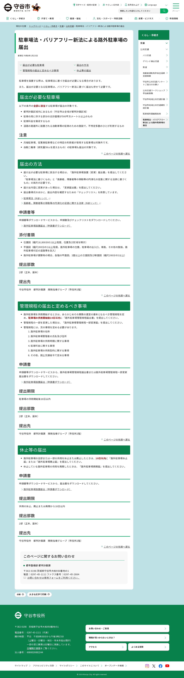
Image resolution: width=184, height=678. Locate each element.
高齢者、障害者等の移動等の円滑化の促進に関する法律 (62, 203)
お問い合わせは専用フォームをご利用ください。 (53, 577)
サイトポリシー (67, 665)
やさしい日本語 (112, 4)
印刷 (19, 594)
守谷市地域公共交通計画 (154, 95)
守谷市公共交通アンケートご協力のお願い (154, 80)
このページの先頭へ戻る (117, 153)
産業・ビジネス (143, 18)
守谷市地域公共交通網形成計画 (154, 103)
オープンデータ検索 (114, 665)
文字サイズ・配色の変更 (86, 4)
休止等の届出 (84, 70)
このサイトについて (89, 665)
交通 (62, 26)
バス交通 (147, 52)
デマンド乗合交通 (151, 57)
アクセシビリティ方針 (43, 665)
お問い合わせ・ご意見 (99, 628)
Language (152, 4)
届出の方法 (83, 65)
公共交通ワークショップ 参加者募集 (154, 88)
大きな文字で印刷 (37, 594)
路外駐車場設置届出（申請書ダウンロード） (48, 225)
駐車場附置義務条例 (152, 110)
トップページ (35, 26)
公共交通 (70, 26)
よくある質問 (137, 646)
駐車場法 (37, 198)
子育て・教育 (45, 18)
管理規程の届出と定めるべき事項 (41, 70)
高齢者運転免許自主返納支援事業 (154, 71)
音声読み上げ (133, 4)
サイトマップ (21, 665)
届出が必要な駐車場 (33, 65)
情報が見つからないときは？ (102, 637)
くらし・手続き (15, 18)
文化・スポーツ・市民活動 (108, 18)
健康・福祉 (73, 18)
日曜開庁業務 (33, 648)
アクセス (93, 646)
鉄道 (145, 63)
